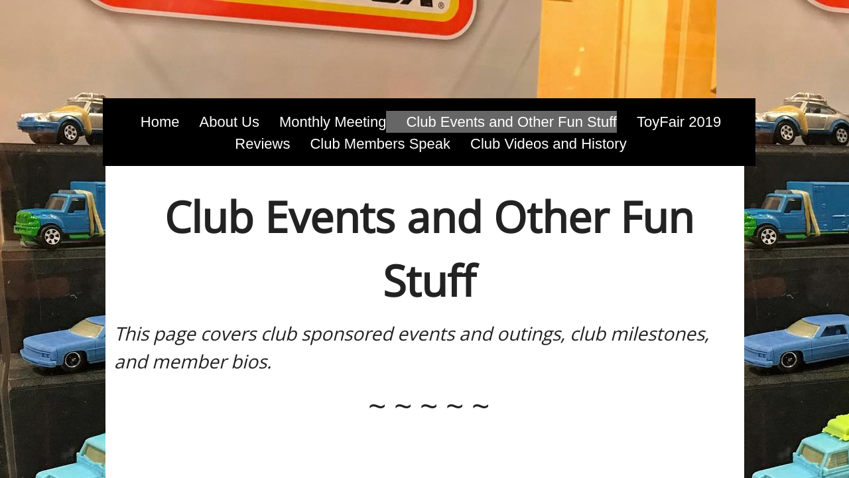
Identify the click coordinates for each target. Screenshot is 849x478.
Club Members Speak (380, 143)
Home (160, 122)
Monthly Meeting (332, 122)
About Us (230, 122)
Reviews (262, 143)
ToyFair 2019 (679, 122)
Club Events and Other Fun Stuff (511, 122)
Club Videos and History (548, 143)
